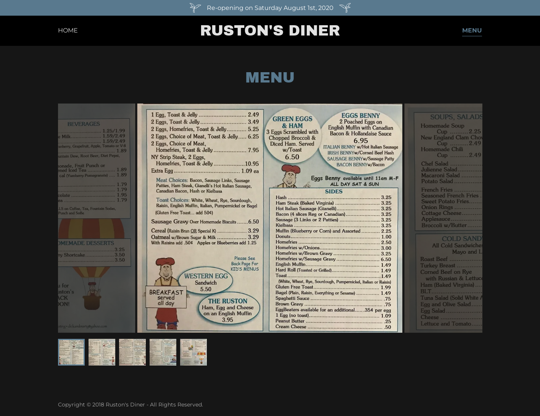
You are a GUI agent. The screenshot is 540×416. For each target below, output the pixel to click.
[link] (270, 33)
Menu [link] (472, 30)
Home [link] (68, 30)
